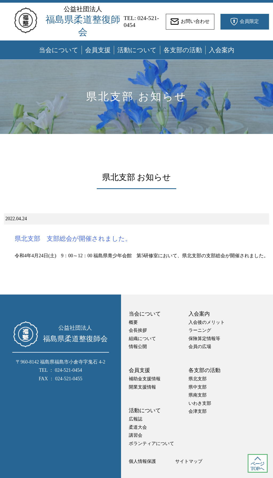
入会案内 (221, 50)
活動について (137, 50)
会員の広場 (199, 346)
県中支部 (197, 387)
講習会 (135, 435)
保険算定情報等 (204, 338)
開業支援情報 (142, 387)
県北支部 (197, 378)
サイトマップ (188, 461)
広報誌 (135, 419)
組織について (142, 338)
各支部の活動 (182, 50)
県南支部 (197, 395)
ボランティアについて (151, 443)
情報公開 (138, 346)
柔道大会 (138, 427)
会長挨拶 (138, 330)
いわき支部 (199, 403)
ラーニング (199, 330)
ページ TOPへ (257, 466)
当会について (58, 50)
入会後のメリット (206, 322)
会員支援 (98, 50)
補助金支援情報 (144, 378)
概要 (133, 322)
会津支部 (197, 411)
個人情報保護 (142, 461)
